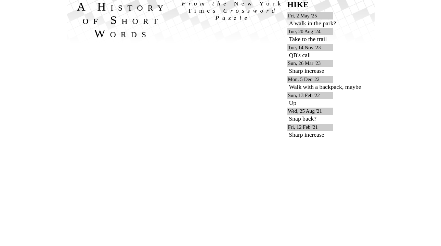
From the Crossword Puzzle (233, 10)
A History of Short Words (122, 20)
